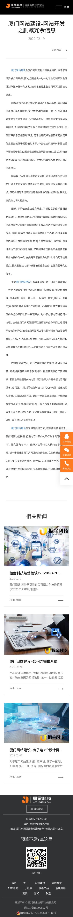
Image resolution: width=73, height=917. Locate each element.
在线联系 (38, 808)
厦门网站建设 (18, 70)
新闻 (36, 893)
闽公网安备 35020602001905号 (36, 913)
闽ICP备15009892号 (36, 907)
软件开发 (57, 883)
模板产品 (44, 888)
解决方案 (60, 888)
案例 (24, 893)
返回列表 (59, 49)
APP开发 (12, 888)
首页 (14, 883)
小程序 (28, 888)
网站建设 (40, 883)
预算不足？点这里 (36, 839)
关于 (25, 883)
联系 (48, 893)
